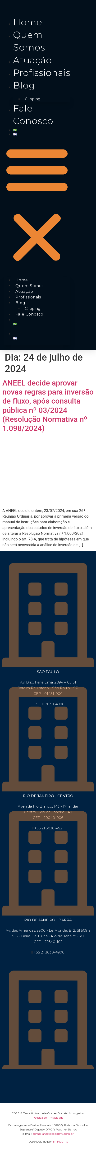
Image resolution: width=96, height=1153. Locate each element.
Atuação (32, 60)
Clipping (33, 99)
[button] (37, 204)
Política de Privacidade (48, 1117)
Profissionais (41, 72)
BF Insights (60, 1141)
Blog (24, 85)
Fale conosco (29, 314)
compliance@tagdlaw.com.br (53, 1133)
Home (27, 22)
